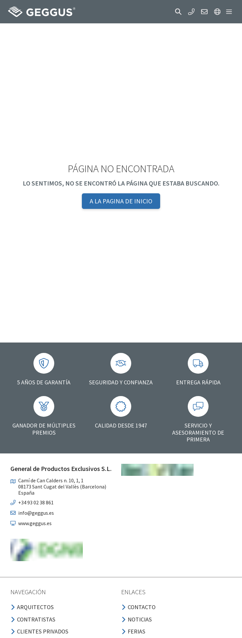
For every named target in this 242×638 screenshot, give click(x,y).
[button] (178, 12)
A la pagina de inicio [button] (121, 201)
